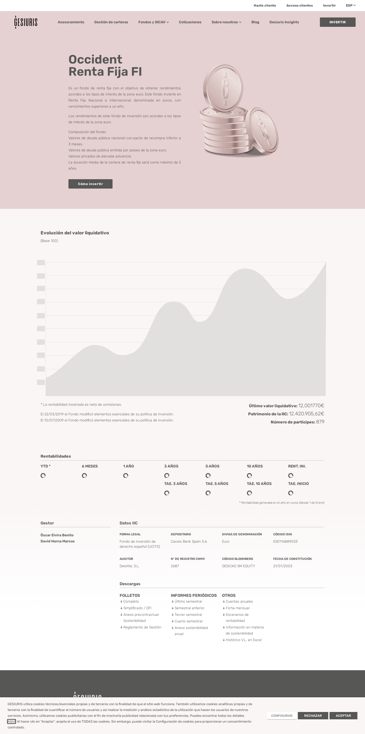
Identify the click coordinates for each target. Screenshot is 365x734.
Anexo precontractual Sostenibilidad (141, 618)
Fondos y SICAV (153, 22)
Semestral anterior (190, 608)
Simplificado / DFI (137, 608)
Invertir (329, 5)
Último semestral (188, 601)
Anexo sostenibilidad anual (191, 631)
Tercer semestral (188, 615)
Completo (131, 601)
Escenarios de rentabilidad (237, 618)
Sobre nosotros (226, 22)
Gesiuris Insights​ (284, 22)
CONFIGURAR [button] (282, 716)
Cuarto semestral (189, 621)
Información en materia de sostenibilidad (245, 630)
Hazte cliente (265, 5)
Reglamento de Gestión (142, 627)
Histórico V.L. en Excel (244, 640)
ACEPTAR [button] (343, 716)
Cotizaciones (190, 22)
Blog (255, 22)
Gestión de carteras (111, 22)
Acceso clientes (299, 5)
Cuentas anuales (239, 601)
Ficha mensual (237, 608)
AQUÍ (11, 721)
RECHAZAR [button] (313, 716)
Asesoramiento (71, 22)
